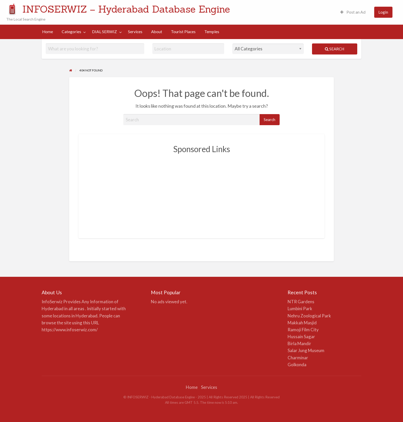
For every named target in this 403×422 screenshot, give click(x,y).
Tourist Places (183, 31)
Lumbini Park (300, 308)
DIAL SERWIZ (104, 31)
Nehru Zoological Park (309, 315)
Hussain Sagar (301, 336)
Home (47, 31)
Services (135, 31)
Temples (211, 31)
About (156, 31)
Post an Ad (352, 12)
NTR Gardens (301, 301)
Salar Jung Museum (306, 350)
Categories (71, 31)
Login (383, 12)
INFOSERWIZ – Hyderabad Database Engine (126, 9)
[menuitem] (353, 12)
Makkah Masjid (302, 322)
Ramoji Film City (303, 329)
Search (334, 49)
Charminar (298, 357)
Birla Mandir (299, 343)
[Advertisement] (201, 193)
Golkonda (297, 364)
